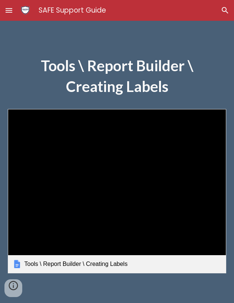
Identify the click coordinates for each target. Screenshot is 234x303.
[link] (117, 191)
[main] (117, 79)
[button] (9, 10)
